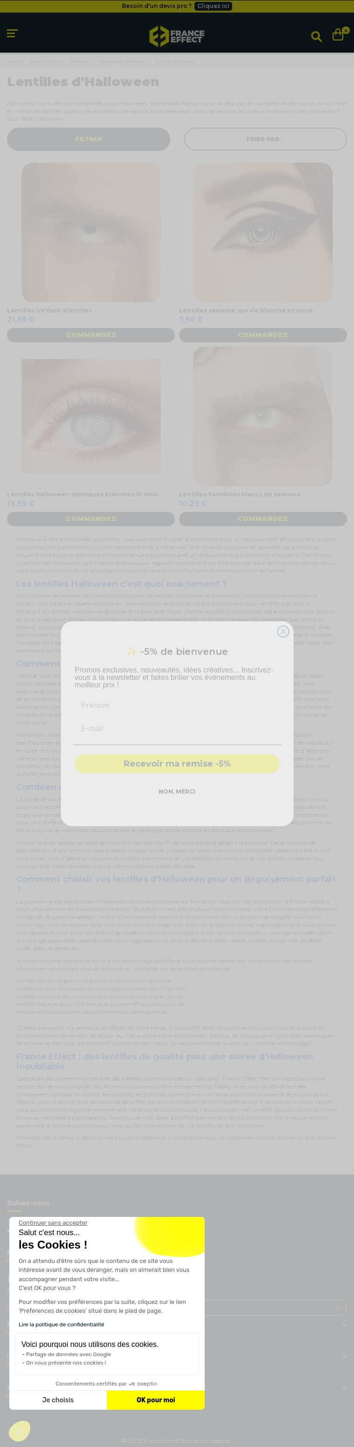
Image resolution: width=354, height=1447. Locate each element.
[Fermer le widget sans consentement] (53, 1223)
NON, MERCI (177, 791)
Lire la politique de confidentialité (61, 1324)
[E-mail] (177, 728)
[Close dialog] (283, 631)
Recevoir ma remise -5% (177, 764)
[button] (19, 1431)
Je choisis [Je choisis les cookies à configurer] (58, 1400)
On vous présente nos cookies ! (66, 1362)
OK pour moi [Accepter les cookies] (156, 1400)
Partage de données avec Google (68, 1354)
